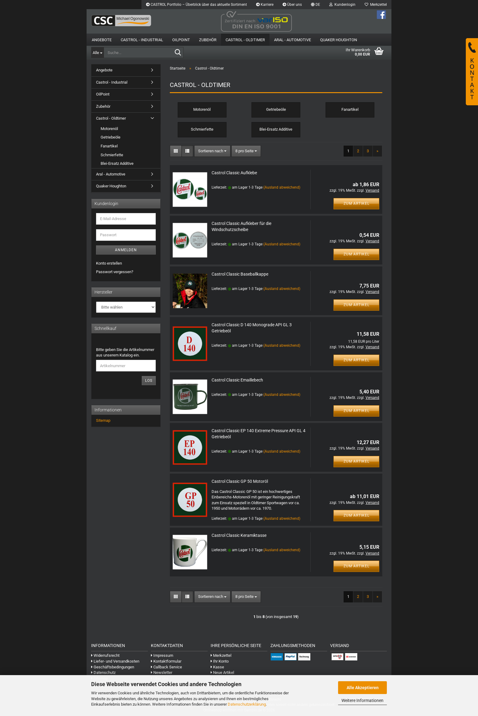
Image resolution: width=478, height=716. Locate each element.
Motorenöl (109, 128)
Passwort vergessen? (114, 271)
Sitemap (103, 420)
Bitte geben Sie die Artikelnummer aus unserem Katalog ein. (125, 352)
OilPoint (181, 40)
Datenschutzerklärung (247, 704)
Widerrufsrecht (105, 655)
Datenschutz (103, 672)
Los (148, 380)
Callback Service (166, 667)
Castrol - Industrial (142, 40)
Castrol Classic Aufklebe (234, 172)
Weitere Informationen (362, 700)
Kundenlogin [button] (342, 4)
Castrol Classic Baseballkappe (240, 274)
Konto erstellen (109, 263)
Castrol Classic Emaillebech (237, 380)
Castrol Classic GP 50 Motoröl (240, 481)
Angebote (102, 40)
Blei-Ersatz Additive (117, 163)
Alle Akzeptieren (363, 687)
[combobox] (212, 151)
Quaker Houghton (338, 40)
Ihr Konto (220, 661)
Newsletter (161, 672)
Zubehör (207, 40)
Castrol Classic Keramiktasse (239, 535)
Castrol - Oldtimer (245, 40)
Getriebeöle (110, 137)
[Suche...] (97, 52)
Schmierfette (112, 155)
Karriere (264, 4)
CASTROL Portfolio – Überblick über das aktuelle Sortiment (196, 4)
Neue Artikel (222, 672)
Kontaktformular (166, 661)
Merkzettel (376, 4)
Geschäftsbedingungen (112, 667)
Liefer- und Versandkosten (115, 661)
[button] (315, 4)
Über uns (292, 4)
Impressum (162, 655)
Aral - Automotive (292, 40)
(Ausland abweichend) (281, 187)
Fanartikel (109, 146)
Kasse (217, 667)
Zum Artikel (356, 203)
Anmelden (126, 250)
